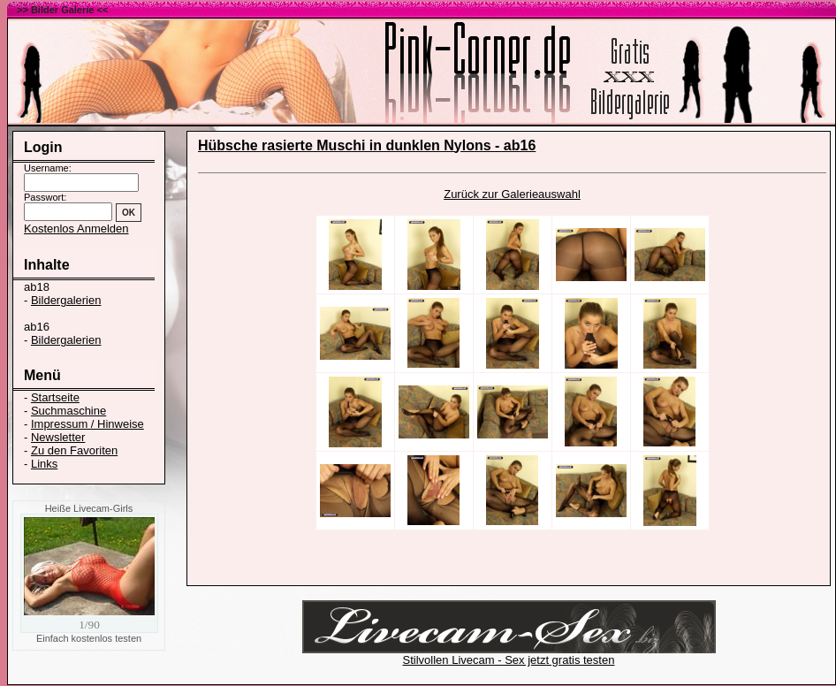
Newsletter (58, 437)
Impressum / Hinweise (87, 424)
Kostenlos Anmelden (76, 228)
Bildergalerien (66, 300)
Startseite (55, 397)
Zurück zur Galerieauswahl (512, 194)
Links (44, 463)
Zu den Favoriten (74, 450)
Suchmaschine (68, 410)
